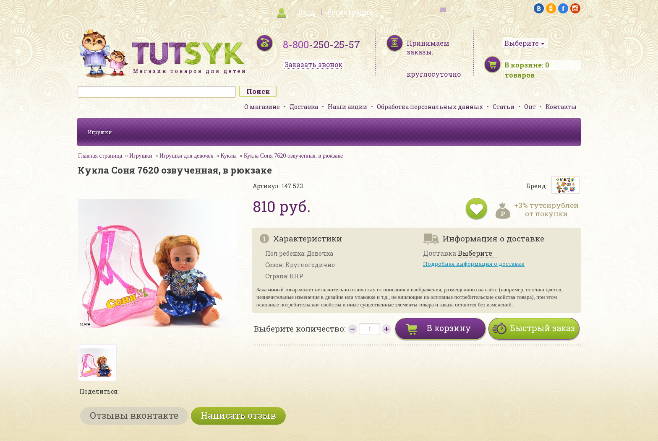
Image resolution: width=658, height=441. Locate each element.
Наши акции (347, 107)
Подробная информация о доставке (474, 263)
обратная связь (465, 8)
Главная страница (100, 156)
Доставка (304, 107)
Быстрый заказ (542, 327)
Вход (306, 12)
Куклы (229, 156)
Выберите (475, 253)
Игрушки (100, 132)
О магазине (262, 107)
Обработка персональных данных (430, 107)
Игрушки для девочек (186, 156)
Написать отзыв (238, 415)
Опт (530, 107)
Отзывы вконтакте (134, 415)
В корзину (449, 327)
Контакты (561, 107)
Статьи (503, 107)
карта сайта (192, 8)
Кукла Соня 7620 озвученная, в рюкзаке (293, 156)
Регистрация (350, 12)
